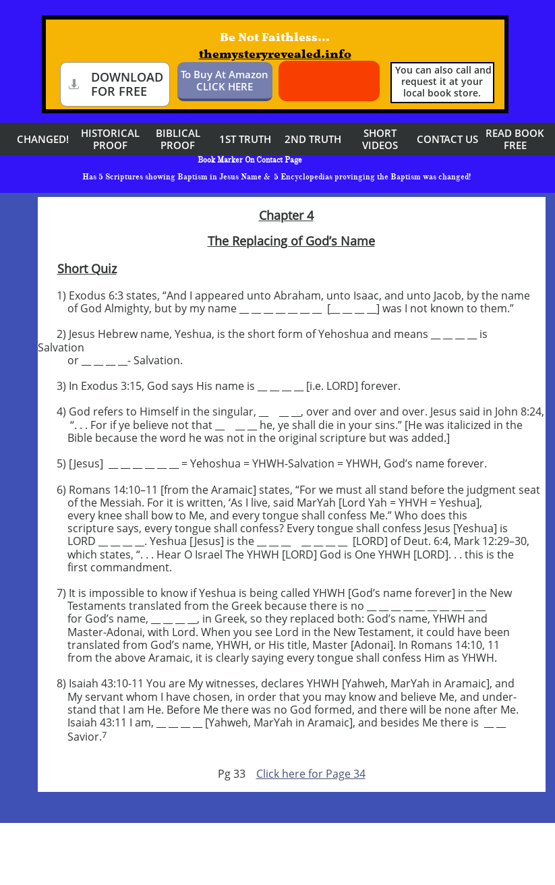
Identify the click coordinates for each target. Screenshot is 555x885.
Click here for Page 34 (311, 773)
